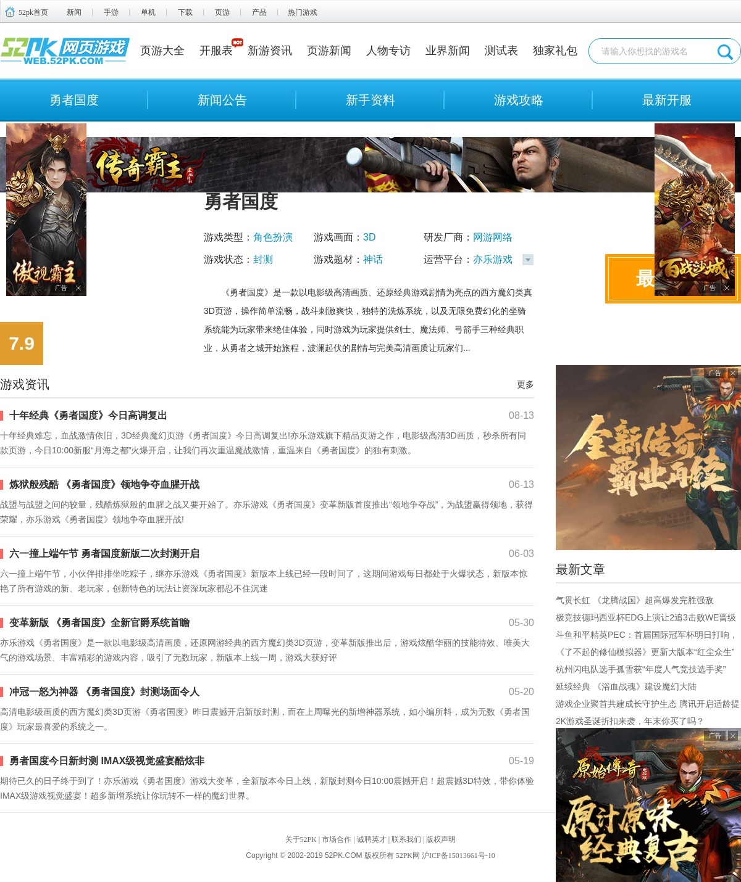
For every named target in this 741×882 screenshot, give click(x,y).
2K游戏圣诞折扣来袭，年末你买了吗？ (630, 721)
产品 (259, 12)
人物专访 (388, 50)
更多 (525, 384)
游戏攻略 (518, 100)
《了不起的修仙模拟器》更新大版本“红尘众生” (645, 652)
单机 (148, 12)
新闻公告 (222, 100)
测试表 (501, 50)
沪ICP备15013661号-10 (458, 855)
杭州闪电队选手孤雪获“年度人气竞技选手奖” (641, 669)
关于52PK (301, 839)
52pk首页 (33, 12)
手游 (111, 12)
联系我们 (406, 839)
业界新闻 (447, 50)
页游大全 (162, 50)
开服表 (216, 50)
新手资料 (370, 100)
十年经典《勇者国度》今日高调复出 (88, 415)
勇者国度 (74, 100)
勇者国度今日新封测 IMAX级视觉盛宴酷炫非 (106, 761)
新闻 (74, 12)
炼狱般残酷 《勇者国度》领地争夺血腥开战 (104, 484)
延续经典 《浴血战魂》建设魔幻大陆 (626, 686)
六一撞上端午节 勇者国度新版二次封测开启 (104, 553)
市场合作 (336, 839)
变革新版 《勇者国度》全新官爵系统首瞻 (99, 622)
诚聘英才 (372, 839)
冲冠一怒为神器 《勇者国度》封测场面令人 (104, 691)
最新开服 (667, 100)
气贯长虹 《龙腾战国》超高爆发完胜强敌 (635, 600)
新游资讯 (270, 50)
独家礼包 (555, 50)
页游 (222, 12)
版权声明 (441, 839)
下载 (185, 12)
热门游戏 (302, 12)
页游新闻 (329, 50)
